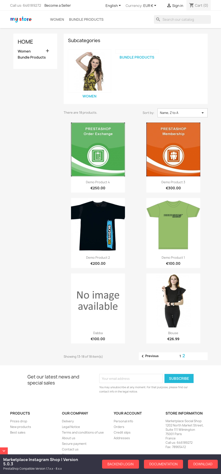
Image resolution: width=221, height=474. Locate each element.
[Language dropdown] (114, 5)
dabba (98, 333)
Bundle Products (86, 19)
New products (20, 427)
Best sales (17, 432)
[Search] (182, 19)
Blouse (173, 333)
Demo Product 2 (98, 257)
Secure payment (74, 444)
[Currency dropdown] (150, 5)
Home (25, 41)
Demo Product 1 (173, 257)
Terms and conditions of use (83, 432)
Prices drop (18, 421)
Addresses (122, 438)
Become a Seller (57, 5)
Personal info (123, 421)
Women (57, 19)
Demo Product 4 (98, 182)
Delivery (68, 421)
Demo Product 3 (173, 182)
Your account (128, 413)
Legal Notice (71, 427)
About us (68, 438)
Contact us (70, 449)
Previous (149, 356)
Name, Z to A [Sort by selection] (182, 112)
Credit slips (122, 432)
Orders (119, 427)
